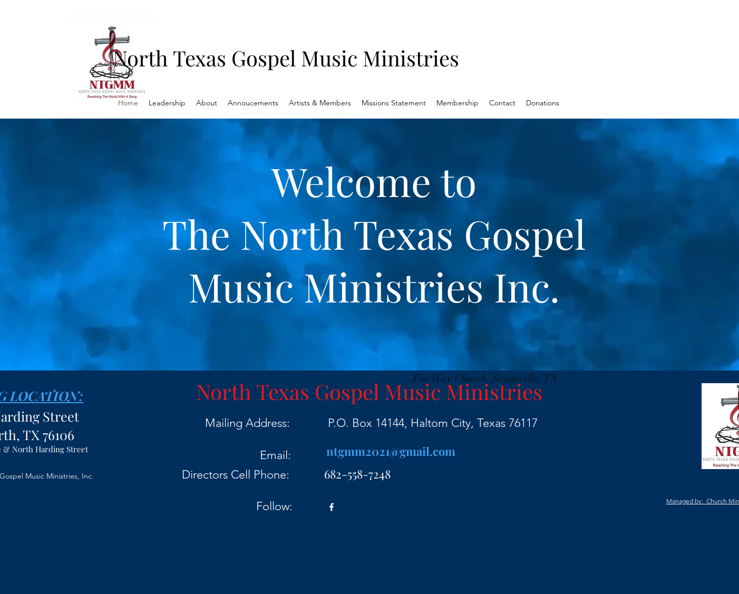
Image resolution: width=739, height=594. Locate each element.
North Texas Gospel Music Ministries (286, 58)
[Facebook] (331, 507)
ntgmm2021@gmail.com (390, 451)
